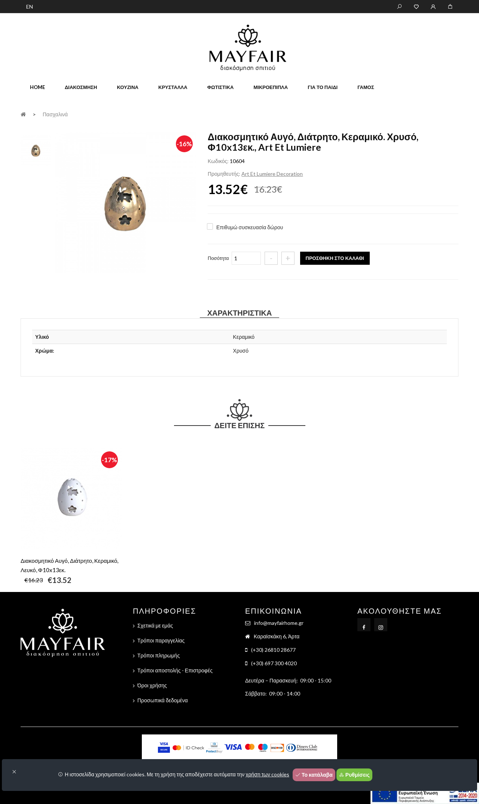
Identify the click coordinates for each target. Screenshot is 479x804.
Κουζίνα (127, 87)
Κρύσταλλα (172, 87)
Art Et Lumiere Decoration (272, 174)
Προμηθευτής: (224, 174)
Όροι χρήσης (152, 685)
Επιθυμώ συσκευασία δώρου (249, 227)
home (37, 87)
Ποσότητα (218, 258)
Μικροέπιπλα (270, 87)
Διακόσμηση (81, 87)
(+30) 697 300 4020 (274, 663)
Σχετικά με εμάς (155, 625)
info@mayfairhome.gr (278, 623)
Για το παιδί (323, 87)
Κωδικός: (218, 161)
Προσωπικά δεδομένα (162, 700)
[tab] (36, 150)
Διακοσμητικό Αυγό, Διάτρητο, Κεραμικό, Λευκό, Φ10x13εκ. (69, 565)
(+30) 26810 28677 (273, 650)
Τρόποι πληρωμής (158, 655)
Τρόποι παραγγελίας (160, 640)
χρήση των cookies (267, 774)
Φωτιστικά (220, 87)
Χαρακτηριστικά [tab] (239, 312)
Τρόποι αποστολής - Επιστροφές (175, 670)
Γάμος (365, 87)
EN (29, 6)
